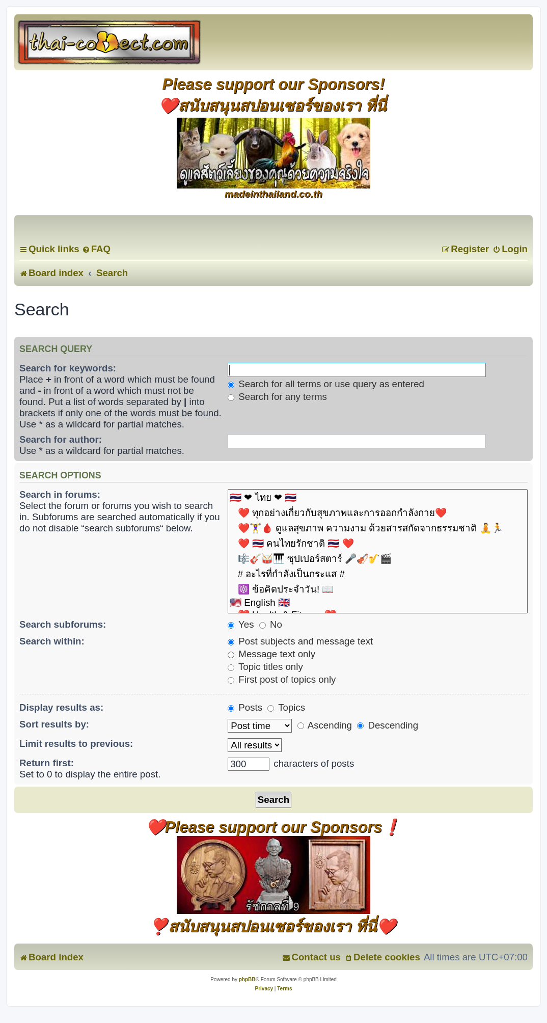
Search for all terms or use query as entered (326, 384)
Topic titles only (265, 666)
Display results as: (61, 707)
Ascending (324, 725)
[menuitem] (96, 248)
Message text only (271, 654)
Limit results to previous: (76, 743)
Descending (387, 725)
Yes (241, 624)
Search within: (52, 641)
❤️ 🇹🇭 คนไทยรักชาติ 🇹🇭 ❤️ (378, 543)
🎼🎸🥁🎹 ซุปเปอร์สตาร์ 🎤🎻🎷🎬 (378, 559)
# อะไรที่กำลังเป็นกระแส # (378, 574)
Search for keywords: (67, 368)
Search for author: (60, 439)
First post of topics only (282, 679)
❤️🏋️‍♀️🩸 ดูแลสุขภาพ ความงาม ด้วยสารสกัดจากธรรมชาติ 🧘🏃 (378, 528)
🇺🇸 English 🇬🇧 (378, 603)
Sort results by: (54, 724)
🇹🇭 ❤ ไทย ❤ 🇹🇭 (378, 497)
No (270, 624)
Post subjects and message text (300, 641)
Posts (245, 707)
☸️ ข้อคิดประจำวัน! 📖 (378, 589)
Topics (286, 707)
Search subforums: (62, 624)
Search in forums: (59, 494)
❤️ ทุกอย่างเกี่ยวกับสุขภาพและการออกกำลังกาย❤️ (378, 513)
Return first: (46, 763)
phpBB (247, 979)
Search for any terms (277, 396)
